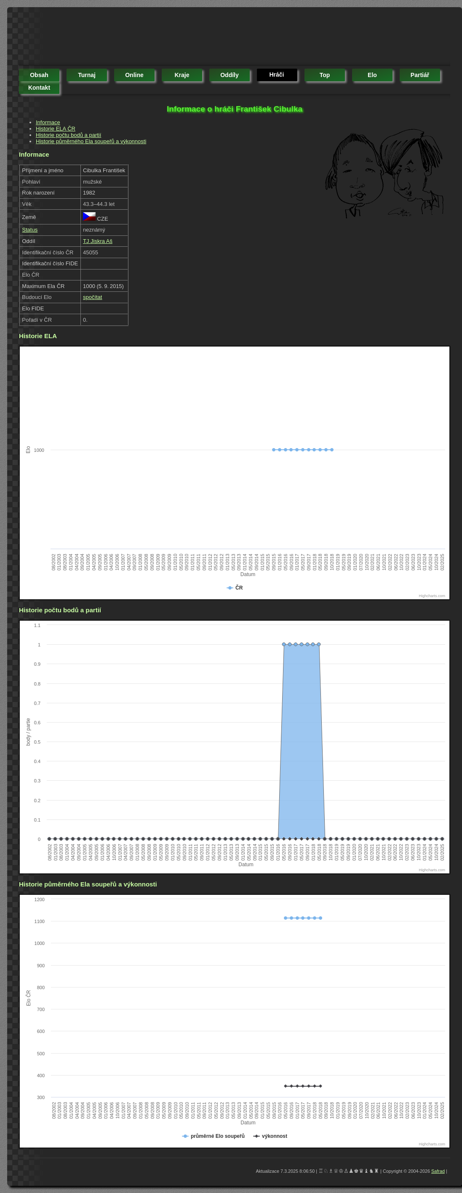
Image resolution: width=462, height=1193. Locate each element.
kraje (181, 75)
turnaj (87, 75)
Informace (48, 122)
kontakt (39, 87)
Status (29, 230)
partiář (420, 75)
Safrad (438, 1171)
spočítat (92, 297)
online (134, 75)
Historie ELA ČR (55, 128)
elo (372, 75)
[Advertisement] (172, 38)
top (325, 75)
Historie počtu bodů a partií (68, 135)
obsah (39, 75)
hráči (276, 74)
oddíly (229, 75)
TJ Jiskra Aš (97, 241)
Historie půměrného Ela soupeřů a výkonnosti (91, 141)
